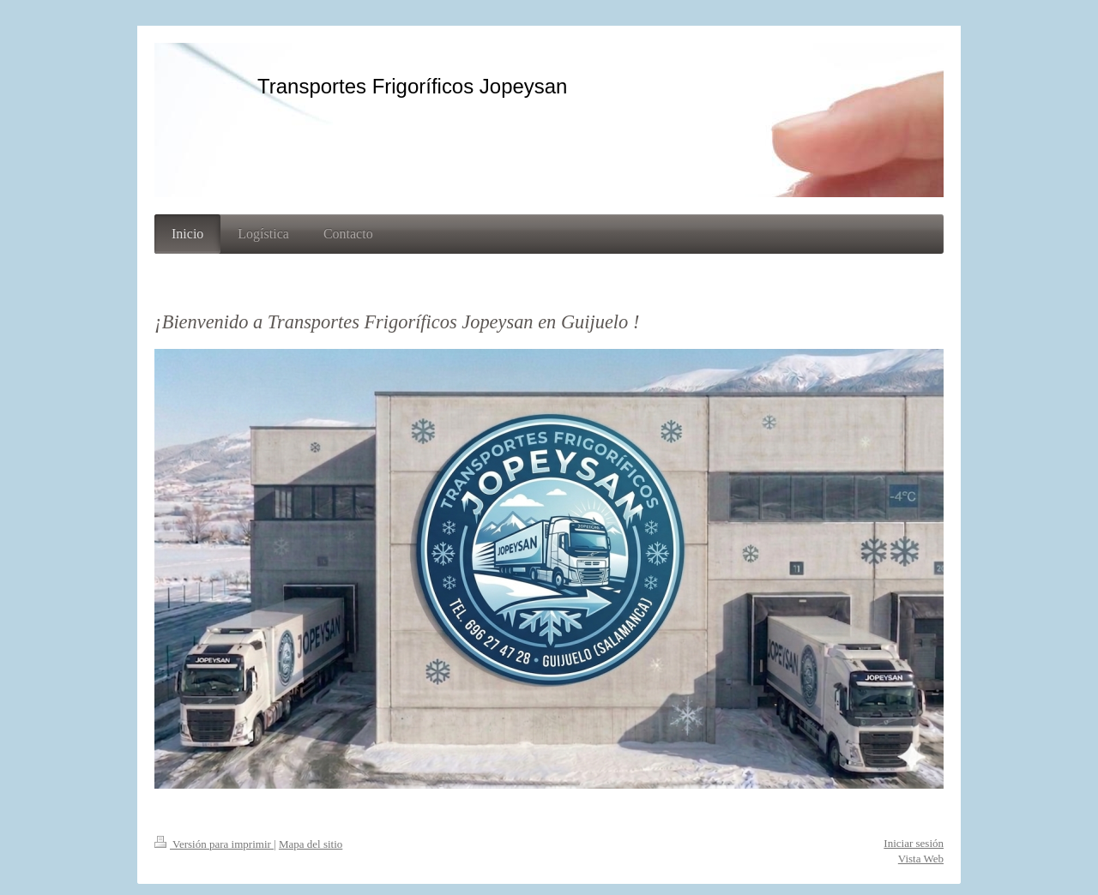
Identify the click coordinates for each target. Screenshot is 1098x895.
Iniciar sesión (914, 843)
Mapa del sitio (310, 844)
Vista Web (921, 858)
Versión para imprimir (214, 844)
